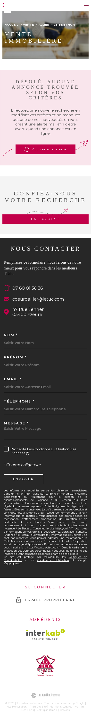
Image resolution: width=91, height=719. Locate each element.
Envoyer (23, 479)
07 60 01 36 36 (27, 288)
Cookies (65, 710)
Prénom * (15, 357)
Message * (16, 423)
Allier (44, 24)
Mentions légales (61, 706)
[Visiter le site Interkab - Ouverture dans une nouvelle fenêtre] (45, 634)
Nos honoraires (17, 706)
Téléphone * (19, 401)
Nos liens (27, 710)
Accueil (11, 24)
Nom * (11, 335)
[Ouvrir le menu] (86, 5)
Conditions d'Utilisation (53, 560)
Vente (28, 24)
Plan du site (38, 706)
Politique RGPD (47, 710)
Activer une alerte (45, 149)
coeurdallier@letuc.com (38, 299)
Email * (13, 379)
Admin (79, 706)
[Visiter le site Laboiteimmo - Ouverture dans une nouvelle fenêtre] (45, 695)
